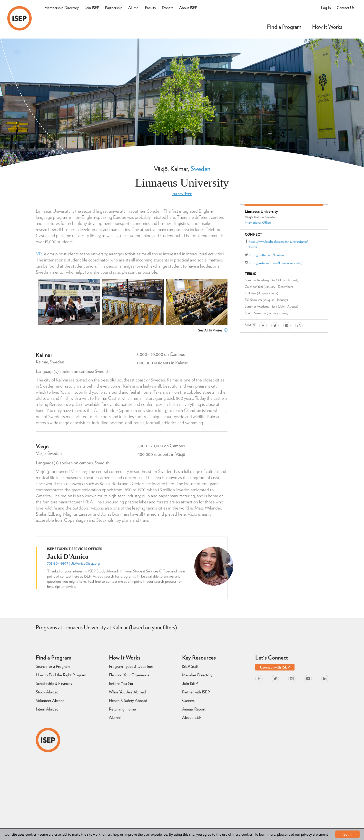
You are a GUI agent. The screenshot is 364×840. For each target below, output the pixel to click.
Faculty (150, 7)
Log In (326, 7)
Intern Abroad (47, 709)
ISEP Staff (190, 666)
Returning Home (122, 709)
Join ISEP (92, 7)
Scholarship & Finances (54, 683)
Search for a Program (53, 666)
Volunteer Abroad (50, 700)
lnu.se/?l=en (182, 193)
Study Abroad (47, 692)
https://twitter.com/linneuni (267, 255)
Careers (188, 700)
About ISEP (188, 7)
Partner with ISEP (196, 692)
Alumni (133, 7)
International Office (258, 222)
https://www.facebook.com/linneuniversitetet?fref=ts (278, 244)
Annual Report (194, 709)
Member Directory (197, 674)
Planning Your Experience (129, 674)
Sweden (200, 168)
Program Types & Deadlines (131, 666)
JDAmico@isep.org (85, 563)
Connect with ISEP (275, 667)
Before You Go (121, 683)
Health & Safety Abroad (128, 700)
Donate (167, 7)
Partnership (113, 7)
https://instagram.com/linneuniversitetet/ (276, 263)
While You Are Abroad (127, 692)
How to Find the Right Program (61, 674)
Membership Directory (61, 7)
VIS (39, 254)
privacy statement (314, 834)
